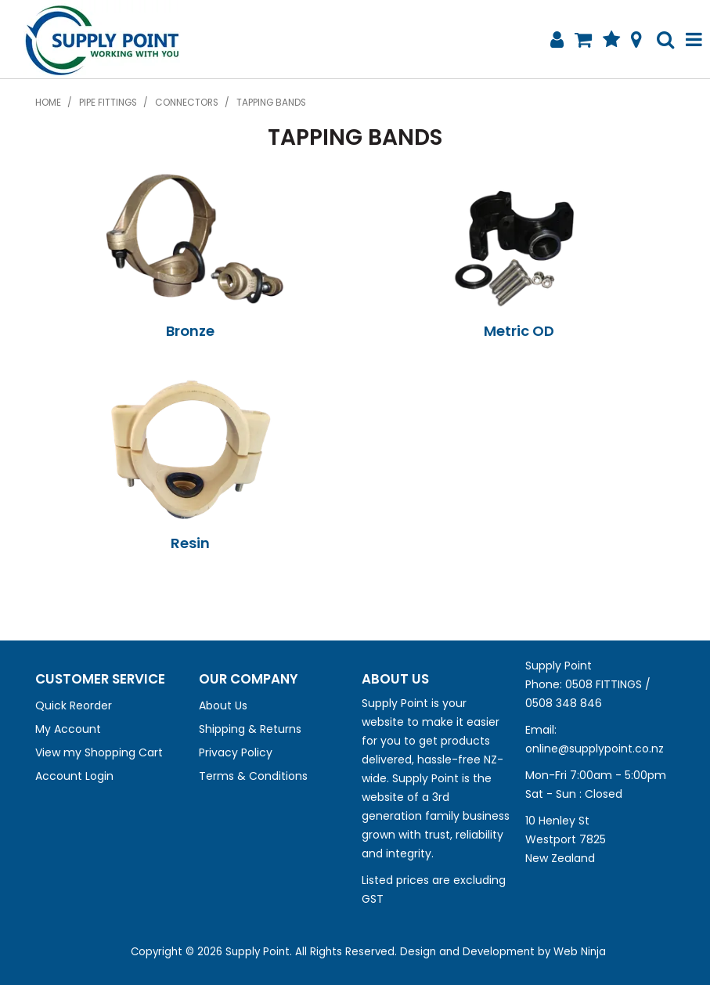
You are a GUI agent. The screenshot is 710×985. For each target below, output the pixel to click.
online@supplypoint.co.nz (594, 748)
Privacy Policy (235, 752)
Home (48, 102)
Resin (190, 543)
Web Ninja (579, 951)
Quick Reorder (73, 705)
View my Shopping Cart (99, 752)
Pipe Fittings (108, 102)
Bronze (190, 331)
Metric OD (519, 331)
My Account (68, 729)
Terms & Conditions (253, 776)
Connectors (186, 102)
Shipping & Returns (250, 729)
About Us (223, 705)
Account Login (74, 776)
